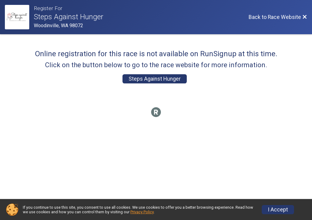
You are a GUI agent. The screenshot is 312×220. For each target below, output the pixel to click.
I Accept (278, 210)
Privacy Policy (142, 212)
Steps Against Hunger (155, 79)
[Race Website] (19, 17)
